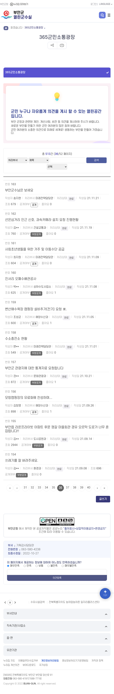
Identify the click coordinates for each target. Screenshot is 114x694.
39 (81, 487)
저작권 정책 (97, 660)
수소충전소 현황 (16, 339)
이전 (5, 602)
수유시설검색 (38, 602)
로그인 (94, 4)
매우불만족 (70, 565)
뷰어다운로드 (29, 665)
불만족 (54, 565)
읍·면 (57, 638)
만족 (29, 565)
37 (67, 487)
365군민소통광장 (15, 72)
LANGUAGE (106, 4)
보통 (41, 565)
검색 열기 (102, 15)
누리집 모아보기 (19, 4)
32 (32, 487)
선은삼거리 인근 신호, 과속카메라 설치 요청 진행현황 (41, 220)
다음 (15, 602)
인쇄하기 (61, 45)
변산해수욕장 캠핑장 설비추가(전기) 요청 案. (36, 309)
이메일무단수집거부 (28, 660)
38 (74, 487)
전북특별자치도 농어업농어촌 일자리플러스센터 (74, 602)
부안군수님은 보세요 (19, 190)
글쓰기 (103, 499)
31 (25, 487)
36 (60, 487)
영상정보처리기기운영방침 (75, 660)
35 (53, 487)
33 (39, 487)
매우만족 (14, 565)
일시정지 (10, 602)
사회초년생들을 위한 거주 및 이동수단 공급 (34, 249)
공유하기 (52, 45)
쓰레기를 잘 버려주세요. (21, 460)
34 (46, 487)
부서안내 (57, 614)
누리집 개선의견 (11, 665)
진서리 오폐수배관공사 (20, 279)
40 (88, 487)
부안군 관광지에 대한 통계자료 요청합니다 (34, 368)
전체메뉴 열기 (109, 15)
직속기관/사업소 (57, 626)
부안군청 (4, 4)
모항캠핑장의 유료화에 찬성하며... (28, 398)
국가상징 (43, 665)
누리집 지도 (9, 660)
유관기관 (57, 651)
